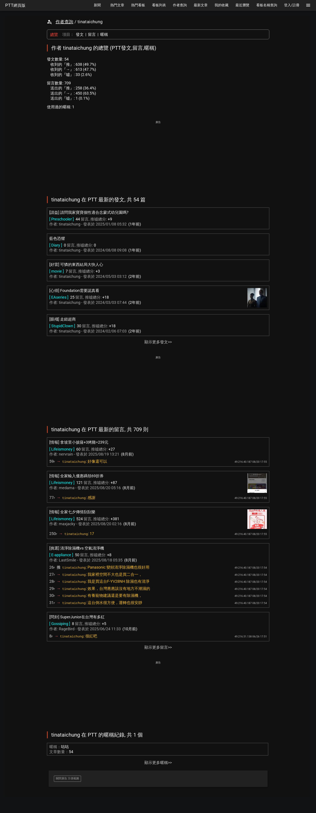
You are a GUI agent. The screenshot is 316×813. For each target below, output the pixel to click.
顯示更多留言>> (158, 647)
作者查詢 (64, 21)
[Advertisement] (158, 155)
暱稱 (104, 34)
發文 (80, 34)
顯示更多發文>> (158, 342)
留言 (92, 34)
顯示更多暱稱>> (158, 762)
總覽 (54, 34)
